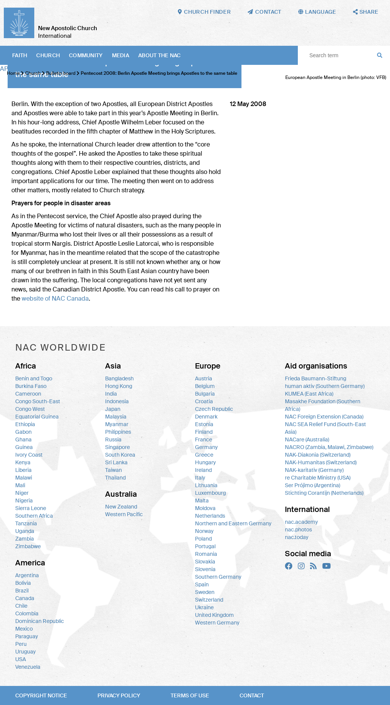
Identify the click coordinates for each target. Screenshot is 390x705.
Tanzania (26, 523)
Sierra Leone (30, 508)
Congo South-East (37, 401)
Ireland (203, 470)
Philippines (118, 431)
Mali (20, 485)
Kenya (22, 462)
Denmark (206, 416)
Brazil (22, 590)
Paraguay (26, 636)
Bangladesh (119, 378)
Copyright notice (41, 695)
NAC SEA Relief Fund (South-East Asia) (325, 428)
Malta (202, 500)
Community (86, 55)
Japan (112, 409)
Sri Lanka (116, 462)
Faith (19, 55)
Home (13, 73)
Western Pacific (124, 514)
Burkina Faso (30, 386)
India (111, 393)
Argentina (27, 575)
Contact (252, 695)
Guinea (24, 447)
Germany (206, 447)
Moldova (205, 508)
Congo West (30, 409)
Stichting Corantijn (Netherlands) (324, 492)
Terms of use (190, 695)
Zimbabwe (28, 546)
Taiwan (113, 470)
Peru (21, 644)
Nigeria (24, 500)
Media (120, 55)
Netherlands (210, 515)
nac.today (296, 537)
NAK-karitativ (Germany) (314, 470)
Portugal (205, 546)
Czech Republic (214, 409)
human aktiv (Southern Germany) (324, 386)
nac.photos (298, 529)
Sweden (204, 592)
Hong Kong (118, 386)
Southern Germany (218, 576)
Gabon (23, 431)
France (203, 439)
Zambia (24, 538)
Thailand (115, 477)
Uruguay (25, 651)
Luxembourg (210, 492)
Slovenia (205, 569)
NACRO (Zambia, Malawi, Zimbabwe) (329, 447)
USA (20, 659)
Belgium (205, 386)
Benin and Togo (33, 378)
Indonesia (117, 401)
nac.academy (301, 521)
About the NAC (159, 55)
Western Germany (217, 622)
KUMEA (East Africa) (309, 393)
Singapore (117, 447)
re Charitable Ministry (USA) (317, 477)
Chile (21, 605)
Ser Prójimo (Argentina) (312, 485)
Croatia (204, 401)
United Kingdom (214, 615)
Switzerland (209, 599)
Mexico (24, 628)
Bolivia (23, 582)
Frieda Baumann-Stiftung (315, 378)
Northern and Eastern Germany (233, 523)
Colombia (26, 613)
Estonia (204, 424)
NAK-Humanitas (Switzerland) (320, 462)
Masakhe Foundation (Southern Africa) (322, 405)
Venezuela (27, 666)
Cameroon (28, 393)
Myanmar (116, 424)
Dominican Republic (39, 621)
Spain (202, 584)
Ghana (23, 439)
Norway (204, 531)
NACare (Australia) (307, 439)
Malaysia (115, 416)
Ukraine (204, 607)
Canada (24, 598)
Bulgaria (205, 393)
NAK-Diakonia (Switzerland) (317, 454)
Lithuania (206, 485)
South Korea (120, 454)
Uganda (24, 531)
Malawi (23, 477)
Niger (22, 492)
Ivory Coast (29, 454)
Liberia (23, 470)
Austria (203, 378)
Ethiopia (25, 424)
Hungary (205, 462)
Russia (113, 439)
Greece (204, 454)
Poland (203, 538)
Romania (206, 553)
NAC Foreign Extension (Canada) (324, 416)
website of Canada (55, 299)
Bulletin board (60, 73)
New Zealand (121, 506)
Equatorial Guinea (37, 416)
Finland (204, 431)
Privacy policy (119, 695)
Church (48, 55)
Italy (200, 477)
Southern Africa (34, 515)
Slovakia (205, 561)
